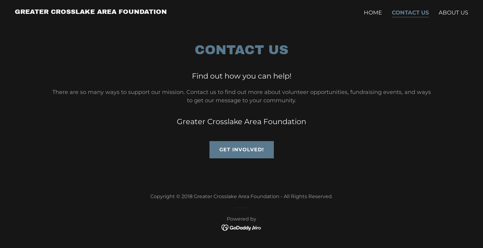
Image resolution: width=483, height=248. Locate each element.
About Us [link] (453, 12)
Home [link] (373, 12)
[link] (91, 12)
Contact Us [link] (410, 12)
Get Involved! (241, 149)
